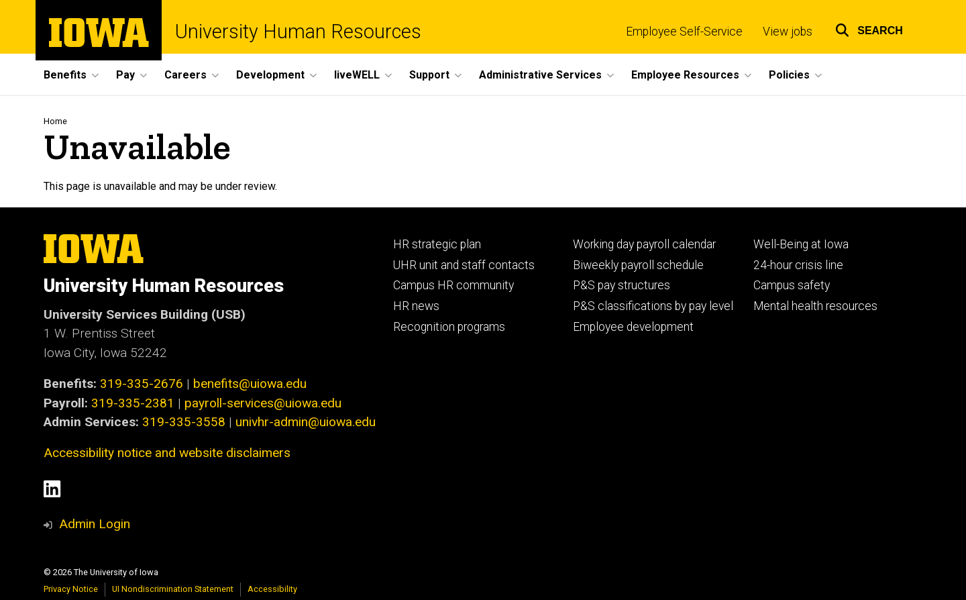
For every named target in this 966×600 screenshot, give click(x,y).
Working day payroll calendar (644, 244)
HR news (416, 306)
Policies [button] (789, 74)
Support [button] (429, 74)
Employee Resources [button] (685, 74)
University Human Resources (298, 32)
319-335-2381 (132, 403)
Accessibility (272, 589)
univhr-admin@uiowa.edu (305, 422)
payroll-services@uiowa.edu (262, 403)
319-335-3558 (183, 422)
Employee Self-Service (684, 31)
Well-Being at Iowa (801, 244)
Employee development (633, 327)
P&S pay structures (621, 285)
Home (55, 121)
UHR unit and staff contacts (464, 265)
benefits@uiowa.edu (250, 383)
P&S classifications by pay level (653, 306)
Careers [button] (185, 74)
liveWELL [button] (357, 74)
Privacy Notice (71, 589)
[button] (869, 28)
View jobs (787, 31)
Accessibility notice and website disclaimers (167, 452)
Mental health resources (815, 306)
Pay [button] (125, 74)
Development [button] (270, 74)
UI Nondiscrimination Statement (172, 589)
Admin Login (94, 524)
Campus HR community (453, 285)
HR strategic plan (437, 244)
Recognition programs (449, 327)
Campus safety (791, 285)
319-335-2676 (141, 383)
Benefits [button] (65, 74)
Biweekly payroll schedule (638, 265)
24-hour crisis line (798, 265)
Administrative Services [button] (540, 74)
